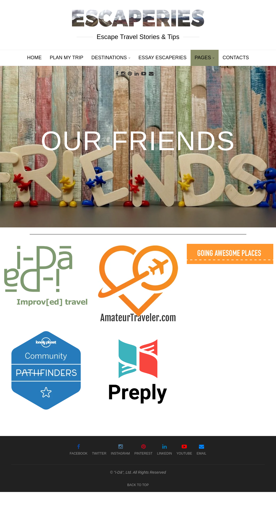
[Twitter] (99, 450)
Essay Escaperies (163, 57)
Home (34, 57)
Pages (203, 57)
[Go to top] (138, 484)
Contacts (236, 57)
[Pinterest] (130, 74)
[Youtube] (143, 74)
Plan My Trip (66, 57)
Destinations (109, 57)
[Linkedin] (136, 74)
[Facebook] (117, 74)
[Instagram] (123, 74)
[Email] (151, 74)
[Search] (166, 74)
